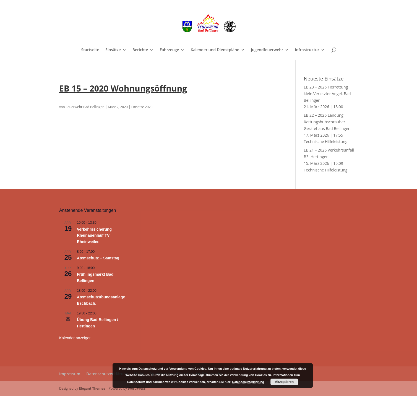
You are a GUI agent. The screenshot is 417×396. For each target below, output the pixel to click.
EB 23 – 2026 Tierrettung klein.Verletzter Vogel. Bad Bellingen (327, 93)
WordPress (136, 388)
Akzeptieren (284, 382)
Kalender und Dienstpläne (215, 50)
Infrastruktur (307, 50)
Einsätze (113, 50)
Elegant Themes (92, 388)
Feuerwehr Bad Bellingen (85, 107)
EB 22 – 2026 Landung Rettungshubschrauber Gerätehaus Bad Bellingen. (328, 122)
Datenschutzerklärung (107, 373)
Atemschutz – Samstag (98, 258)
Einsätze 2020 (142, 107)
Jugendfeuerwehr (267, 50)
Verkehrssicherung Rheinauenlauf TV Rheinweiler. (94, 235)
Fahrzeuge (169, 50)
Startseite (90, 50)
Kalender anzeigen (75, 338)
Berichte (140, 50)
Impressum (69, 373)
